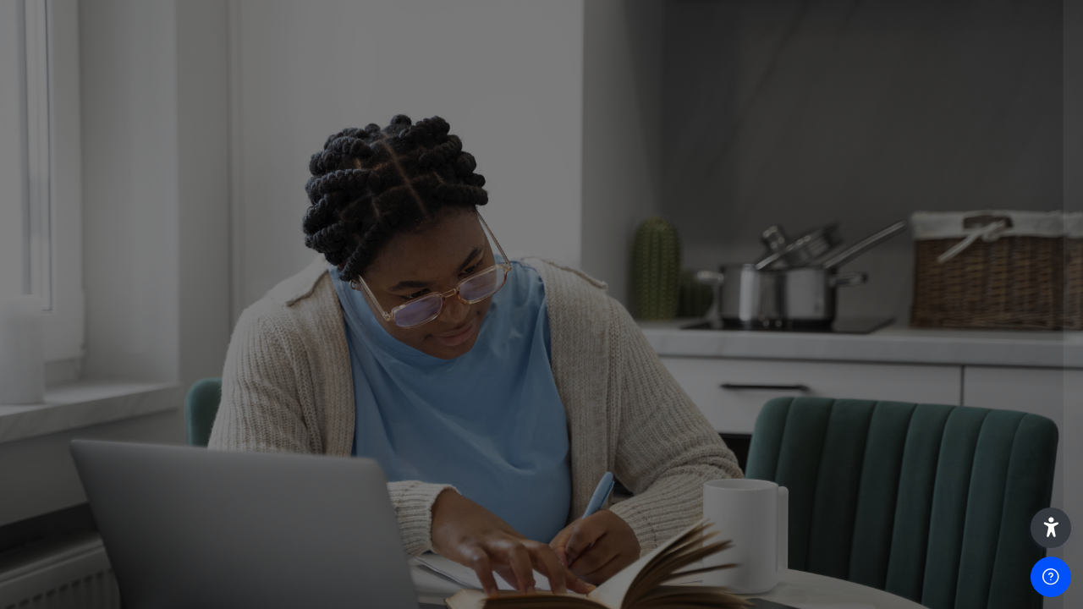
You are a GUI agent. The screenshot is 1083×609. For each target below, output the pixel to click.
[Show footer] (1051, 577)
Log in (905, 432)
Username (783, 224)
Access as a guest (904, 564)
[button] (1051, 528)
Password (782, 306)
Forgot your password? (996, 384)
